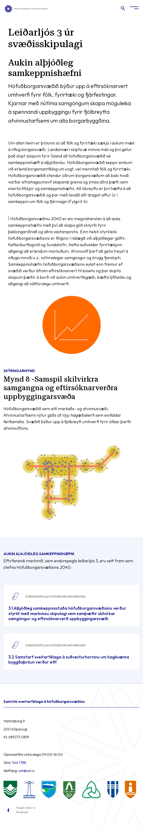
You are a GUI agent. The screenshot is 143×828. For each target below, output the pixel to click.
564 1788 (19, 762)
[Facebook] (8, 810)
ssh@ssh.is (26, 770)
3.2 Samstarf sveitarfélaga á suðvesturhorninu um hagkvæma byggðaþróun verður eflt (68, 659)
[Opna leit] (123, 9)
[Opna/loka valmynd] (134, 8)
